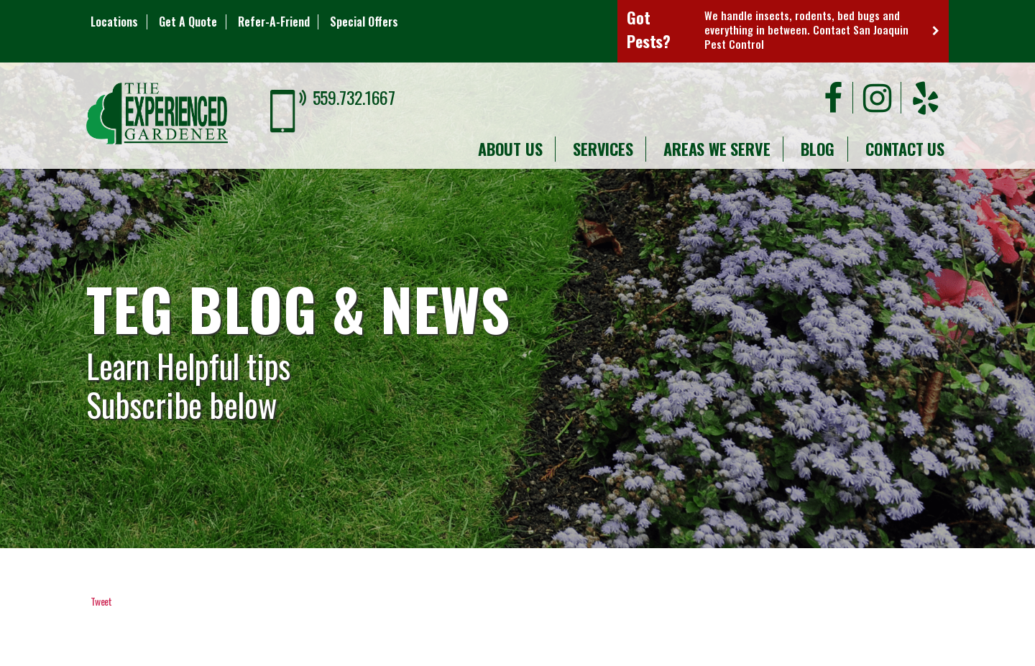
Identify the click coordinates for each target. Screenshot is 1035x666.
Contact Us (904, 148)
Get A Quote (188, 21)
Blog (817, 148)
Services (602, 148)
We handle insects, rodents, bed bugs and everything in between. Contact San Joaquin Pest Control (806, 29)
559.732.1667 (354, 97)
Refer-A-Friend (274, 21)
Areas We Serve (716, 148)
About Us (510, 148)
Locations (114, 21)
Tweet (101, 601)
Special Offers (364, 21)
